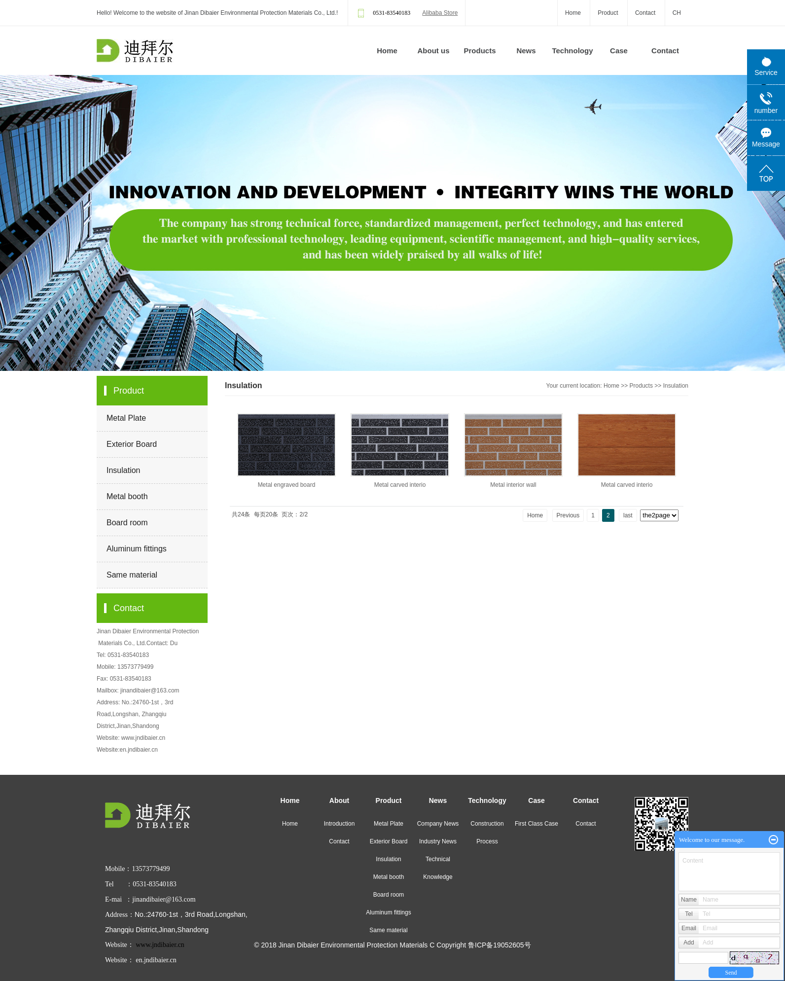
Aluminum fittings (137, 549)
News (525, 50)
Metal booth (127, 496)
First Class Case (536, 823)
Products (480, 50)
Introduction (339, 823)
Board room (127, 522)
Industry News (438, 841)
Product (608, 12)
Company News (438, 823)
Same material (132, 575)
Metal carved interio (400, 484)
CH (677, 12)
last (628, 515)
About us (434, 50)
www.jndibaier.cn (143, 737)
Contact (645, 12)
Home (573, 12)
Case (619, 50)
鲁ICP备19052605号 (499, 945)
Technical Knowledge (437, 868)
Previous (568, 515)
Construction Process (486, 832)
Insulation (124, 470)
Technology (572, 50)
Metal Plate (126, 418)
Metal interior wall (513, 484)
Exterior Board (132, 444)
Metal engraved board (287, 484)
